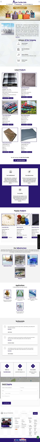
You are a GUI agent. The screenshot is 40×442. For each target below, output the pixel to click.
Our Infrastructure (24, 424)
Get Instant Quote (20, 160)
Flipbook (16, 423)
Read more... (18, 37)
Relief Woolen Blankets (25, 87)
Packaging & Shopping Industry (8, 298)
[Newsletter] (27, 413)
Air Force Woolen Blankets (25, 142)
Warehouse (20, 278)
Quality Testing (32, 265)
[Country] (29, 390)
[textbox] (10, 387)
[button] (18, 4)
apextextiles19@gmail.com (28, 4)
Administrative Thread (8, 265)
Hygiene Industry (32, 297)
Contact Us (17, 427)
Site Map (23, 427)
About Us (16, 421)
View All (30, 435)
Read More (10, 329)
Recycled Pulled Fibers (35, 433)
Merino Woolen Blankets (25, 115)
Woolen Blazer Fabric (35, 227)
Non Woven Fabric (30, 421)
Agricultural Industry (20, 297)
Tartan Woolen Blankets (6, 115)
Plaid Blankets (5, 87)
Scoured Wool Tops (5, 227)
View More (11, 98)
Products (23, 421)
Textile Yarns (35, 426)
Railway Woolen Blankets (7, 142)
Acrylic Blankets (30, 426)
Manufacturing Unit (20, 265)
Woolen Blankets (35, 421)
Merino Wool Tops (20, 227)
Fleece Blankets (35, 423)
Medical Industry (20, 310)
